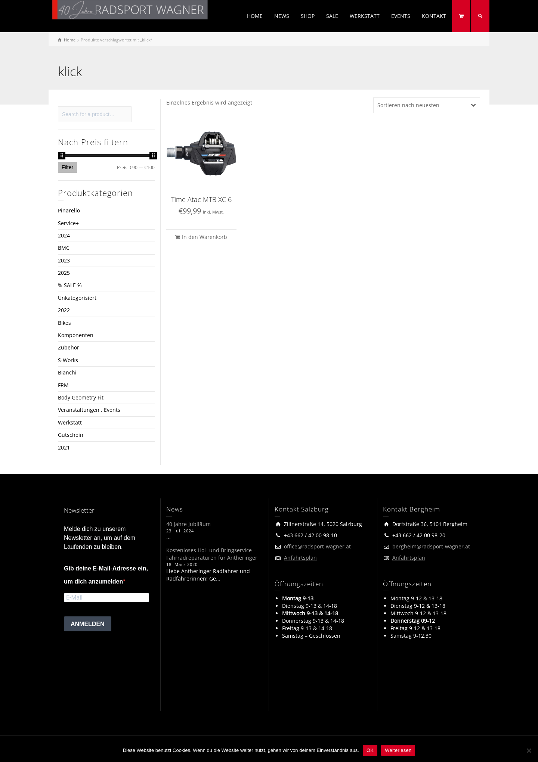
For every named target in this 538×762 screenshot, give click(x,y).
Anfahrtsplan (300, 557)
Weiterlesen (398, 750)
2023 (64, 260)
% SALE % (70, 285)
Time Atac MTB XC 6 (201, 199)
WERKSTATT (365, 15)
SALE (332, 15)
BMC (63, 247)
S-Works (68, 360)
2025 (64, 272)
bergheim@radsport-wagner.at (431, 546)
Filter (67, 167)
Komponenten (75, 335)
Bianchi (67, 372)
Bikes (64, 322)
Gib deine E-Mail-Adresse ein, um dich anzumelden (106, 575)
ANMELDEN (88, 624)
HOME (255, 15)
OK (370, 750)
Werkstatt (70, 422)
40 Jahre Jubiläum (188, 524)
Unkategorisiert (77, 297)
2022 (64, 310)
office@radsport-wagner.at (317, 546)
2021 (64, 447)
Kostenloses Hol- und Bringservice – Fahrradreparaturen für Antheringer (211, 554)
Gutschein (70, 434)
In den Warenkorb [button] (204, 236)
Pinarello (69, 210)
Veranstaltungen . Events (89, 409)
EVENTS (400, 15)
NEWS (281, 15)
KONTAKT (434, 15)
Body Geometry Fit (80, 397)
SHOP (308, 15)
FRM (63, 385)
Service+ (68, 223)
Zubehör (68, 347)
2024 (64, 235)
